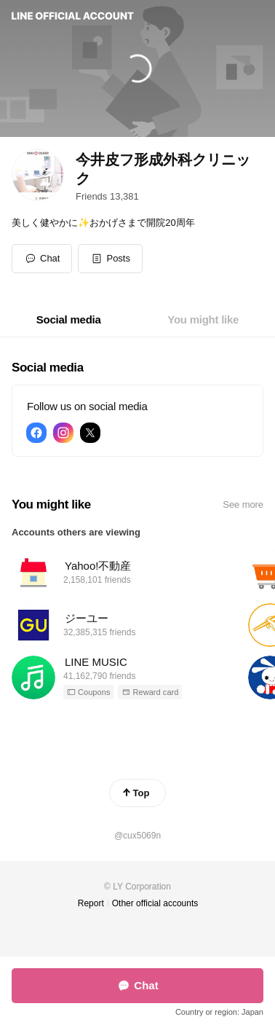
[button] (110, 258)
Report (91, 903)
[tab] (68, 319)
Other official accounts (155, 903)
